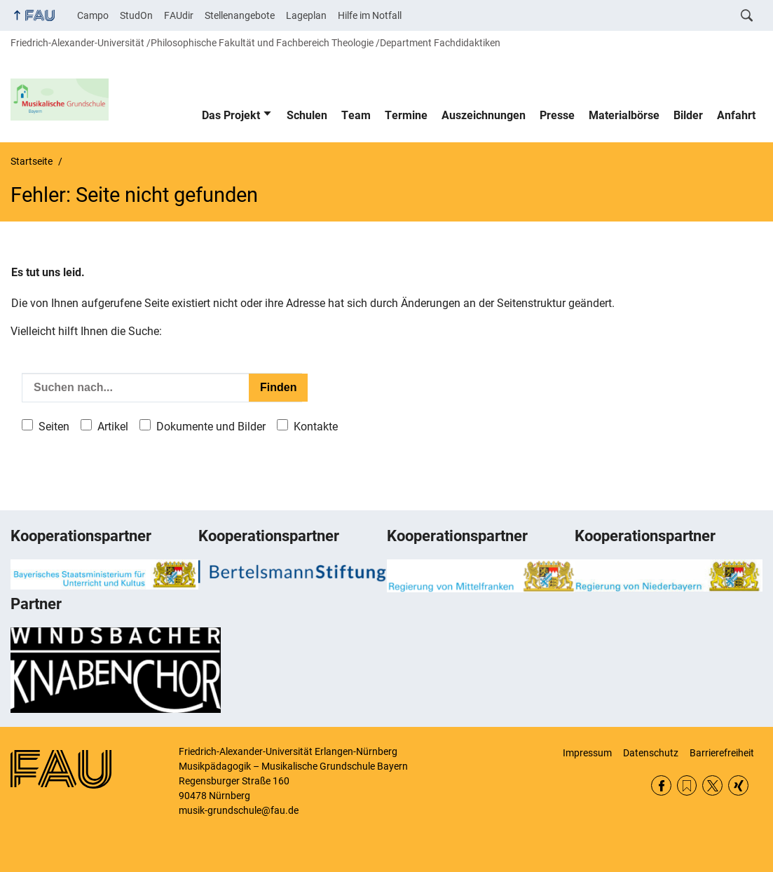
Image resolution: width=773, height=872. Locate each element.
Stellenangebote (240, 15)
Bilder (688, 115)
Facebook (661, 785)
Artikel (112, 426)
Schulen (307, 115)
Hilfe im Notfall (370, 15)
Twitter (712, 785)
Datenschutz (650, 752)
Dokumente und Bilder (211, 426)
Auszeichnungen (484, 115)
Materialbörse (624, 115)
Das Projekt (231, 115)
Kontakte (316, 426)
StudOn (136, 15)
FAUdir (178, 15)
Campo (93, 15)
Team (356, 115)
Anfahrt (736, 115)
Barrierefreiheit (722, 752)
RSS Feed (687, 785)
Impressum (587, 752)
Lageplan (306, 15)
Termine (406, 115)
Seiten (54, 426)
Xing (738, 785)
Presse (557, 115)
